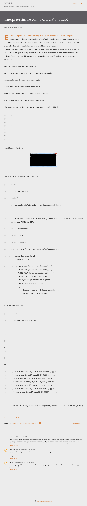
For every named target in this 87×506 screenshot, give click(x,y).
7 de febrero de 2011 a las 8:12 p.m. (25, 449)
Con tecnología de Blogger (43, 501)
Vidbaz (11, 462)
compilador (16, 423)
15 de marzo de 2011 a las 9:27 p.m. (24, 462)
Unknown (12, 449)
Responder (14, 445)
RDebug (8, 3)
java (32, 423)
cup (21, 423)
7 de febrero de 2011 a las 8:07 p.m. (25, 436)
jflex (36, 423)
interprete (27, 423)
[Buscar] (74, 3)
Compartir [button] (77, 423)
